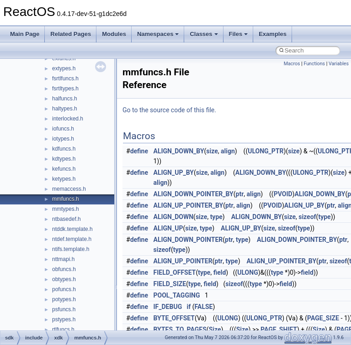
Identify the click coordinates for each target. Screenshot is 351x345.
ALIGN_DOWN (174, 216)
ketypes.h (63, 179)
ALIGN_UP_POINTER (183, 261)
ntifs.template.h (70, 249)
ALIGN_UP (168, 228)
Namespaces (158, 34)
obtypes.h (64, 279)
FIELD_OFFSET (175, 272)
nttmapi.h (63, 259)
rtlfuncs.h (63, 329)
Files (238, 34)
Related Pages (70, 34)
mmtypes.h (65, 209)
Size (215, 329)
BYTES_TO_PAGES (180, 329)
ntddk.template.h (72, 229)
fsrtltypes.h (65, 88)
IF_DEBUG (168, 306)
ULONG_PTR (265, 151)
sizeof (307, 216)
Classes (204, 34)
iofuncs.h (63, 128)
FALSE (204, 306)
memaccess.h (69, 189)
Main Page (24, 34)
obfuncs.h (64, 269)
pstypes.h (63, 319)
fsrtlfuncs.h (65, 78)
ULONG (247, 272)
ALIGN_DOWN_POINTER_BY (194, 194)
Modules (114, 34)
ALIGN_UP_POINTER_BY (188, 205)
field (219, 272)
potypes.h (64, 299)
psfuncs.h (63, 309)
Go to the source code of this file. (169, 110)
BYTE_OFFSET (174, 318)
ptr (240, 194)
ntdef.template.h (71, 239)
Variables (339, 64)
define (139, 151)
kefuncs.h (63, 169)
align (228, 151)
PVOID (283, 194)
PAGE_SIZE (323, 318)
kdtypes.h (63, 159)
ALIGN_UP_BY (174, 172)
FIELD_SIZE (170, 284)
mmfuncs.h (65, 199)
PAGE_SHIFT (279, 329)
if (189, 306)
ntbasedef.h (66, 219)
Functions (314, 64)
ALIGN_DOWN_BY (179, 151)
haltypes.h (64, 108)
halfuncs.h (64, 98)
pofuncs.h (64, 289)
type (216, 216)
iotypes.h (63, 139)
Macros (292, 64)
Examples (273, 34)
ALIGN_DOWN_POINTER (188, 239)
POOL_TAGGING (177, 295)
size (212, 151)
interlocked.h (67, 118)
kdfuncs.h (63, 149)
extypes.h (63, 68)
